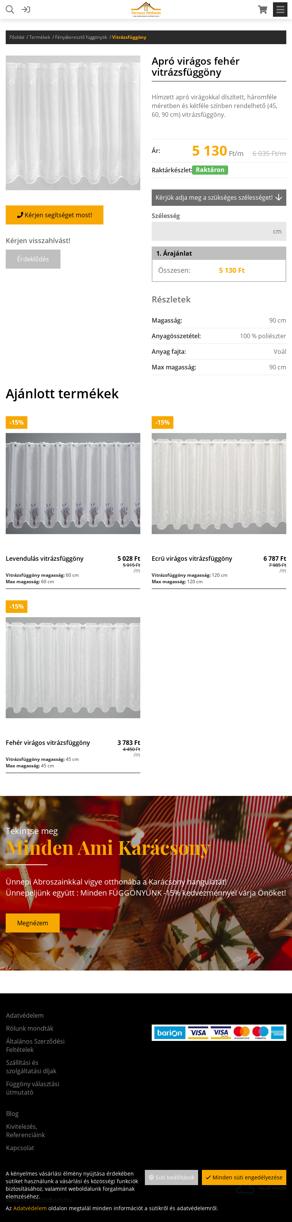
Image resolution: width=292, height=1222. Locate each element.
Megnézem (32, 923)
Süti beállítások (171, 1177)
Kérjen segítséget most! (54, 215)
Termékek (39, 37)
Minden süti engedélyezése (244, 1177)
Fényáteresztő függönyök (81, 37)
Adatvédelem (30, 1208)
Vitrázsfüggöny (129, 37)
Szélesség (166, 216)
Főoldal (17, 37)
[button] (33, 259)
